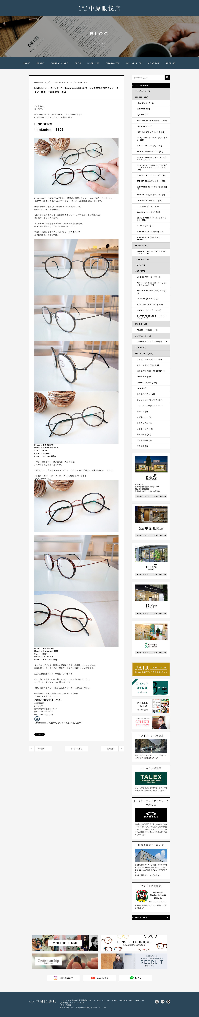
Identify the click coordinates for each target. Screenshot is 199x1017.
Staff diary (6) (144, 377)
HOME (26, 63)
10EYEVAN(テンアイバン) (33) (151, 132)
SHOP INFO (82, 82)
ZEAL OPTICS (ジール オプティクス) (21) (151, 219)
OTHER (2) (140, 347)
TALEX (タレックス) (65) (148, 212)
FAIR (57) (141, 388)
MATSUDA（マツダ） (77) (149, 146)
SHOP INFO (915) (144, 353)
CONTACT (153, 63)
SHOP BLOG (160, 496)
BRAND (41, 63)
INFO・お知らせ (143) (147, 382)
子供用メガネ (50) (145, 429)
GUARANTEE (113, 63)
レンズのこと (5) (143, 91)
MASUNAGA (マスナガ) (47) (150, 231)
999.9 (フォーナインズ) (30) (150, 151)
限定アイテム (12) (145, 423)
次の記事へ (111, 749)
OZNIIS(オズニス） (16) (148, 206)
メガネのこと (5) (144, 417)
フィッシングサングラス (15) (149, 359)
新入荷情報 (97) (144, 434)
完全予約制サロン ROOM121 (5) (151, 371)
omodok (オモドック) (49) (149, 200)
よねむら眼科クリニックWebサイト (148, 875)
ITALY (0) (140, 265)
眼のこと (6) (142, 411)
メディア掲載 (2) (144, 440)
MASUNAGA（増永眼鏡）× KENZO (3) (149, 238)
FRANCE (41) (142, 245)
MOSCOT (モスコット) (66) (150, 304)
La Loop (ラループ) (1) (147, 298)
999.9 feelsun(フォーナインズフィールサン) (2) (152, 158)
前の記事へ (42, 749)
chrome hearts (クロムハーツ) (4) (152, 292)
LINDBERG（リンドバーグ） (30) (152, 341)
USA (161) (140, 271)
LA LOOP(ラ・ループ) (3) (149, 277)
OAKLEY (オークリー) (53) (149, 310)
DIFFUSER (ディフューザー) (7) (151, 175)
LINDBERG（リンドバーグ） (66, 82)
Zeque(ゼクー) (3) (146, 226)
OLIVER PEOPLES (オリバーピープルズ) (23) (152, 317)
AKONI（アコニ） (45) (147, 330)
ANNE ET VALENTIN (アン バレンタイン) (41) (152, 252)
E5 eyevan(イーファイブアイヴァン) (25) (152, 139)
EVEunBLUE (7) (144, 126)
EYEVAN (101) (143, 109)
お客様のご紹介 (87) (146, 394)
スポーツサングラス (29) (148, 365)
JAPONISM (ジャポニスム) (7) (151, 195)
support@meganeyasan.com (132, 1000)
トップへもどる (76, 749)
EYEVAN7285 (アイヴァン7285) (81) (152, 188)
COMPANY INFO (59, 63)
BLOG (78, 63)
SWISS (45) (141, 324)
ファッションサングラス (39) (150, 400)
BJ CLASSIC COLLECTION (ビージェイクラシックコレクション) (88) (152, 167)
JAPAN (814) (141, 97)
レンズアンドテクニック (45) (149, 405)
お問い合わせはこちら (47, 699)
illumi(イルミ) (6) (145, 103)
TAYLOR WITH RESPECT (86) (152, 120)
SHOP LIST (93, 63)
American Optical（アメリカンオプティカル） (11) (152, 284)
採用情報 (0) (142, 446)
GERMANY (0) (142, 259)
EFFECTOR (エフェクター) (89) (151, 181)
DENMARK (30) (143, 336)
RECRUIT (171, 63)
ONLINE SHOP (134, 63)
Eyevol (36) (143, 115)
